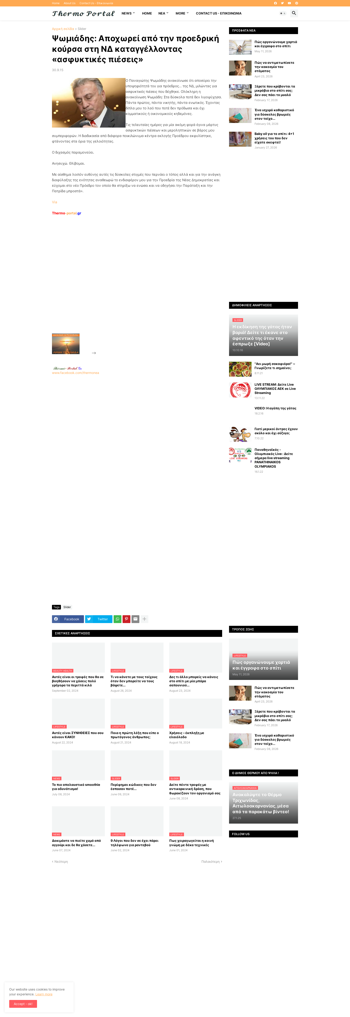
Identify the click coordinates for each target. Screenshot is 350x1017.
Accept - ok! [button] (23, 1004)
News (127, 13)
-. (67, 368)
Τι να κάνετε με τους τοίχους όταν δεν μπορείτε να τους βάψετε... (134, 681)
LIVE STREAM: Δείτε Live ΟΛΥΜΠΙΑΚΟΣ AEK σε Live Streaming (275, 388)
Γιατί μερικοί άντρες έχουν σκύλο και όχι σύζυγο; (276, 431)
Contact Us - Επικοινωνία (96, 3)
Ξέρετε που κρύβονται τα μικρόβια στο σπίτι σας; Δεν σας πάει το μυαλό (275, 90)
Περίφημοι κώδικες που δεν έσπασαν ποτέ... (133, 787)
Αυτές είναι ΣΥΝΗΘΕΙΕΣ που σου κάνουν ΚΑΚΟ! (77, 735)
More (180, 13)
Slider (82, 29)
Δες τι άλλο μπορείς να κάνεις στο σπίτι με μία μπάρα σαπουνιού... (193, 681)
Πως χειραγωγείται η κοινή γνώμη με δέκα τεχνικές (191, 843)
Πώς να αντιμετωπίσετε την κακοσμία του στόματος (274, 67)
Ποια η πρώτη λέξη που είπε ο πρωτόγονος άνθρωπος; (135, 735)
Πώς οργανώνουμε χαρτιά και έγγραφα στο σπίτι (276, 44)
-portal (66, 213)
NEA (161, 13)
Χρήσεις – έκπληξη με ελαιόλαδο (186, 735)
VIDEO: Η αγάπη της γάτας (275, 408)
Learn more (43, 994)
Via (54, 202)
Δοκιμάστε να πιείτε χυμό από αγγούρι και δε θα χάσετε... (76, 843)
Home (56, 3)
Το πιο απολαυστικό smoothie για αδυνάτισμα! (76, 787)
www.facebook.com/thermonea (137, 434)
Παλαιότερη (210, 861)
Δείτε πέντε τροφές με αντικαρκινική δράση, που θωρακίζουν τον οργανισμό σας (195, 789)
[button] (283, 13)
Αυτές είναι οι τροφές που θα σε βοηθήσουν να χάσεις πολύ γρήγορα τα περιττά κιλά (78, 681)
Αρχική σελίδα (63, 29)
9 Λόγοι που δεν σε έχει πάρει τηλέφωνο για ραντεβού (134, 843)
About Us (69, 3)
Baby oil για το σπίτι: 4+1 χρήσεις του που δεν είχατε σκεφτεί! (274, 138)
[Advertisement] (131, 285)
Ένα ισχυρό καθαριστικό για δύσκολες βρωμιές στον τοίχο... (274, 114)
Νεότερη (61, 861)
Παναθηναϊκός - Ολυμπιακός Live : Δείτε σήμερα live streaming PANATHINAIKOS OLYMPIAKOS (274, 458)
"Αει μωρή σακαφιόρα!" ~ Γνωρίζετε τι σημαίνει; (275, 366)
